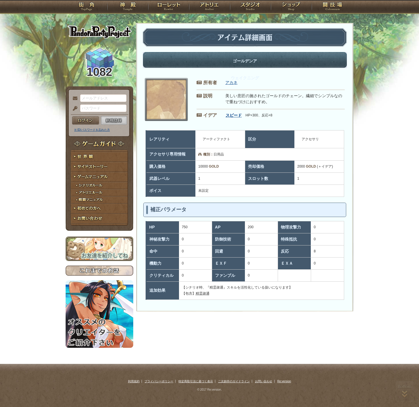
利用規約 (134, 381)
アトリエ (209, 7)
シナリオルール (99, 185)
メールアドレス (73, 98)
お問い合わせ (99, 219)
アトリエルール (99, 192)
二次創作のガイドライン (234, 381)
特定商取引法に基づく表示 (195, 381)
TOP (86, 7)
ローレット (168, 7)
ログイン (85, 120)
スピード (234, 115)
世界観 (99, 157)
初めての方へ (99, 208)
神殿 (127, 7)
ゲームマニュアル (99, 177)
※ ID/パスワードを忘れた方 (92, 129)
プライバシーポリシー (158, 381)
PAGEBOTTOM (404, 391)
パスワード (73, 108)
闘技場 (332, 7)
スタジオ (250, 7)
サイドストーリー (99, 167)
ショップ (291, 7)
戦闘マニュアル (99, 199)
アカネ (231, 82)
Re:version (284, 381)
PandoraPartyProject (99, 31)
